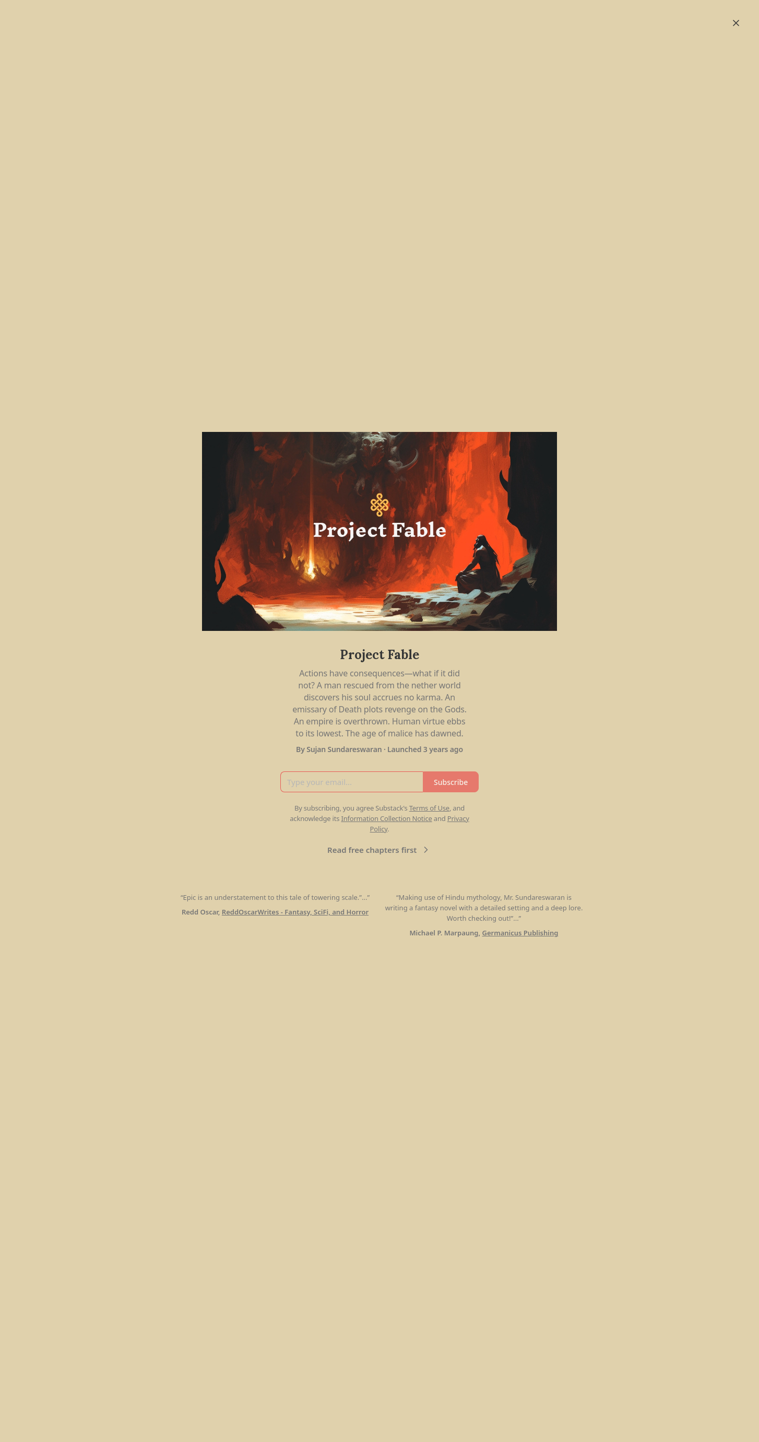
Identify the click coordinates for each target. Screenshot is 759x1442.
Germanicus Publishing (520, 932)
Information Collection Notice (386, 818)
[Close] (736, 23)
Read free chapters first (379, 850)
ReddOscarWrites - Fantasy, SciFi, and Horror (295, 912)
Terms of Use (429, 808)
